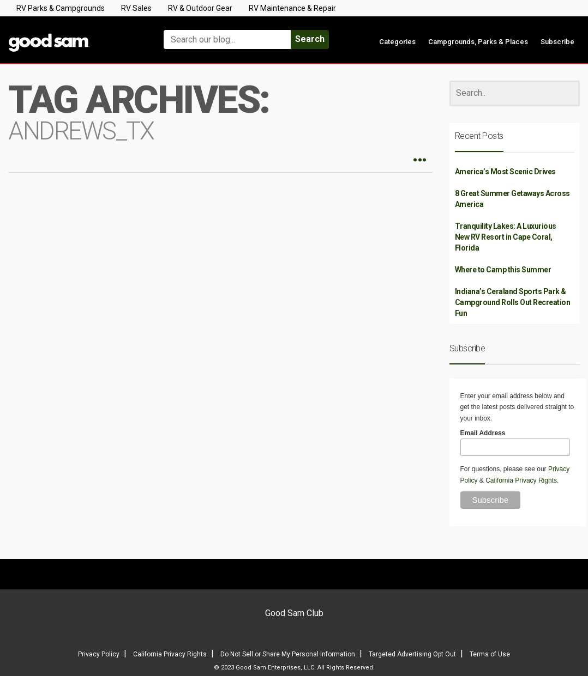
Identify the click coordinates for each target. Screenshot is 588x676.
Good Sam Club (294, 613)
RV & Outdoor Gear (200, 8)
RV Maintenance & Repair (292, 8)
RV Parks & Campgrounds (60, 8)
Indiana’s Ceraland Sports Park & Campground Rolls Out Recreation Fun (513, 302)
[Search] (514, 93)
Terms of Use (490, 654)
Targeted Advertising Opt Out (412, 654)
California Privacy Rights (521, 480)
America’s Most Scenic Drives (505, 171)
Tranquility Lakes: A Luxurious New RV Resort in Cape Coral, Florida (505, 237)
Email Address (483, 433)
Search (310, 39)
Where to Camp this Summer (503, 269)
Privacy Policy (98, 654)
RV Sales (136, 8)
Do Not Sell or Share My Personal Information (287, 654)
